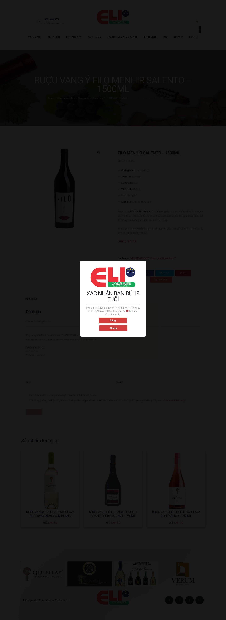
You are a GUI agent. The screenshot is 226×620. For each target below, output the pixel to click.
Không (126, 323)
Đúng (99, 323)
